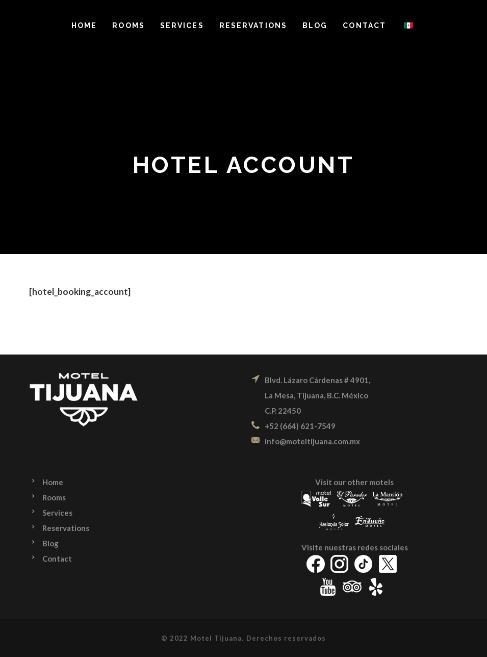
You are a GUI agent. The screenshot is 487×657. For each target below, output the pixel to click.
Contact (57, 558)
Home (52, 482)
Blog (50, 543)
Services (57, 512)
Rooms (54, 497)
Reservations (65, 528)
